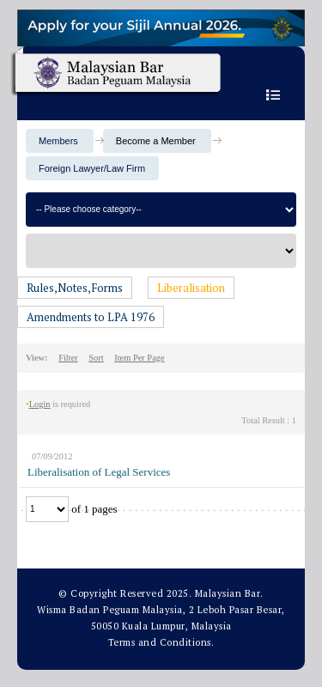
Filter (68, 357)
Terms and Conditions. (161, 642)
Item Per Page (139, 357)
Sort (95, 357)
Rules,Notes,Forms (75, 287)
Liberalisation (191, 287)
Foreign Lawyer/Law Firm (92, 168)
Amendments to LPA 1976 (91, 317)
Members (58, 141)
